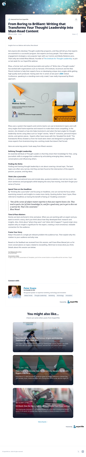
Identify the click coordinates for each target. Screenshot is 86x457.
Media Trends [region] (28, 295)
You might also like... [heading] (43, 314)
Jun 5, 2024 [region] (12, 34)
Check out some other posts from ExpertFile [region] (43, 318)
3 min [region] (20, 34)
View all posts (43, 422)
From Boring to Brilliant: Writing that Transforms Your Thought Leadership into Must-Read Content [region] (40, 27)
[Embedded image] (43, 102)
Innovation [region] (69, 295)
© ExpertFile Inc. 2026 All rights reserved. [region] (12, 451)
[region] (43, 160)
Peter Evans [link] (30, 288)
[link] (10, 38)
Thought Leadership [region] (40, 295)
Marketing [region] (52, 295)
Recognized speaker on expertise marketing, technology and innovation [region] (45, 292)
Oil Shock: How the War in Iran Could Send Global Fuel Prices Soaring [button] (43, 406)
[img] (10, 38)
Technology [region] (60, 295)
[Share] (75, 34)
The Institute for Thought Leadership (58, 58)
